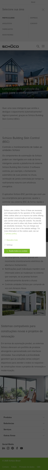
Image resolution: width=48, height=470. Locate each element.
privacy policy (11, 233)
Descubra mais (12, 240)
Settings (10, 245)
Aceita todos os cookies (18, 251)
